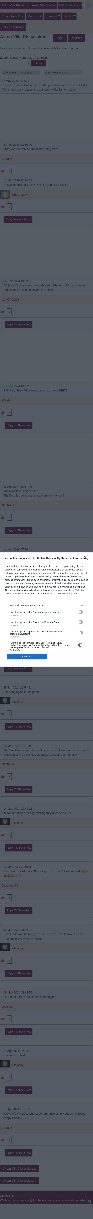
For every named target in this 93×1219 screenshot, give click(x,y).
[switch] (80, 612)
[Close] (87, 559)
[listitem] (46, 605)
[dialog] (46, 609)
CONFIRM (27, 656)
